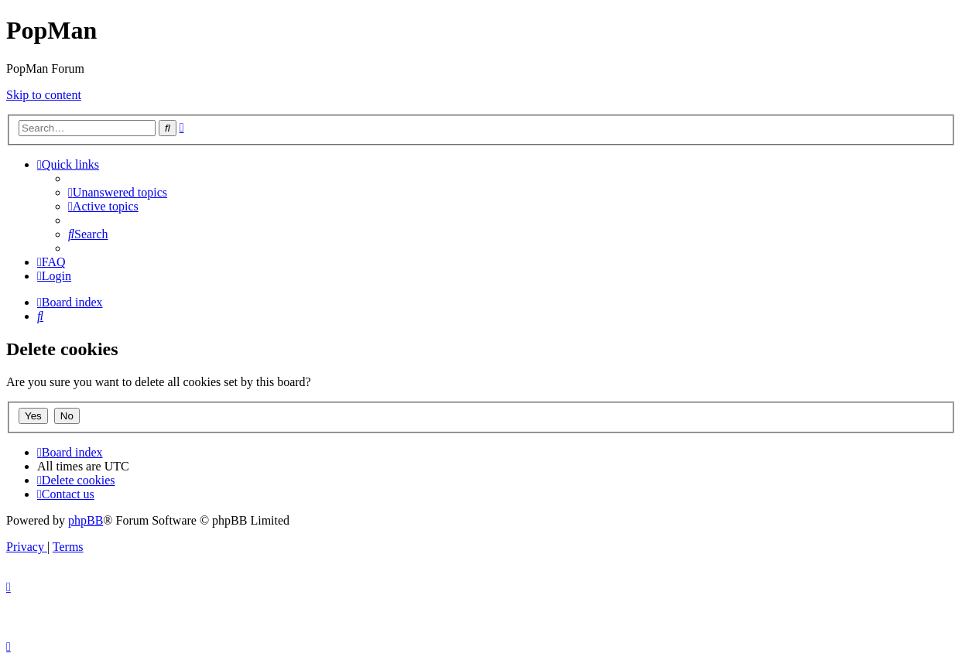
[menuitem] (117, 192)
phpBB (85, 520)
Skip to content (43, 94)
